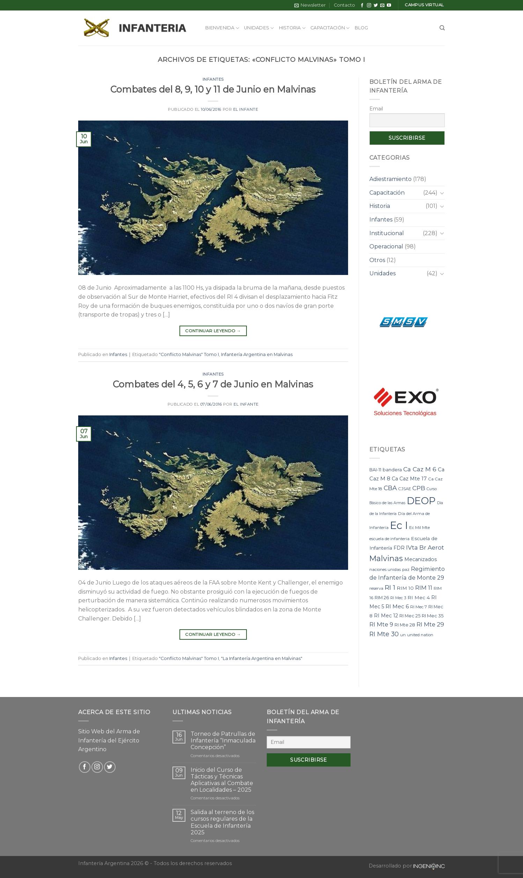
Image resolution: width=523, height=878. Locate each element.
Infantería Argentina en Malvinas (257, 354)
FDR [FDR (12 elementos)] (399, 548)
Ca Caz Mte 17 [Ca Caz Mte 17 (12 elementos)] (409, 479)
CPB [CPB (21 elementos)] (418, 488)
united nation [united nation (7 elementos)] (420, 634)
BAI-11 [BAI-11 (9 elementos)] (375, 469)
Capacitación (330, 28)
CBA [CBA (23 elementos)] (390, 488)
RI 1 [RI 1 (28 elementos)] (390, 587)
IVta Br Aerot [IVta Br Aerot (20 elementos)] (425, 547)
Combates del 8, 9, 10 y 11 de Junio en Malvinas (213, 89)
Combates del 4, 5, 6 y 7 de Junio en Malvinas (213, 384)
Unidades (259, 28)
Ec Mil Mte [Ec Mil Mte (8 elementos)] (419, 527)
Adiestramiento (390, 179)
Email (376, 109)
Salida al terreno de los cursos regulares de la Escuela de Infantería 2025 (222, 822)
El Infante (245, 109)
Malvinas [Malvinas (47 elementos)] (386, 558)
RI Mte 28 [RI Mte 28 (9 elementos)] (405, 624)
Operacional (386, 246)
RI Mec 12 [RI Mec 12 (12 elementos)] (386, 615)
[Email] (309, 742)
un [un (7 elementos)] (403, 634)
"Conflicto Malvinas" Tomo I (189, 354)
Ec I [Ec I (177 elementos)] (399, 525)
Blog (361, 27)
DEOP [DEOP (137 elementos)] (421, 501)
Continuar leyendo (213, 330)
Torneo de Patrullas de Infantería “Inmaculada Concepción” (223, 740)
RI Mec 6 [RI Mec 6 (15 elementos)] (397, 606)
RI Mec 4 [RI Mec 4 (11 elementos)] (418, 597)
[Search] (442, 28)
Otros (377, 260)
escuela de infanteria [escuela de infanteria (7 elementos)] (389, 538)
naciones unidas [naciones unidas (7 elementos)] (385, 569)
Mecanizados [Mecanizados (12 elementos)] (420, 559)
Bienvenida (222, 28)
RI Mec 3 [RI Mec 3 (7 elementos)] (398, 597)
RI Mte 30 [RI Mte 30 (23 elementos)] (384, 634)
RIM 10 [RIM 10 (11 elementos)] (405, 588)
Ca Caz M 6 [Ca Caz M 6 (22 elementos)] (419, 469)
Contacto (344, 5)
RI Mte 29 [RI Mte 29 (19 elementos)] (430, 624)
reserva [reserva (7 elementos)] (376, 588)
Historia (292, 28)
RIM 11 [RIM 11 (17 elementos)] (423, 587)
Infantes (213, 79)
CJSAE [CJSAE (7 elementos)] (404, 488)
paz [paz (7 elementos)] (406, 569)
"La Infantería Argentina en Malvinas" (261, 658)
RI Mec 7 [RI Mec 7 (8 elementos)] (418, 606)
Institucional (386, 233)
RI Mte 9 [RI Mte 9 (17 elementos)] (381, 624)
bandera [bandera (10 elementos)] (392, 469)
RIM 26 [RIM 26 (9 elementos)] (382, 597)
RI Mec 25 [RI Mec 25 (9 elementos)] (409, 615)
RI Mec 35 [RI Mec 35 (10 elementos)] (433, 615)
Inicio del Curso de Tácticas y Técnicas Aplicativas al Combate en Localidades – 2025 (222, 780)
